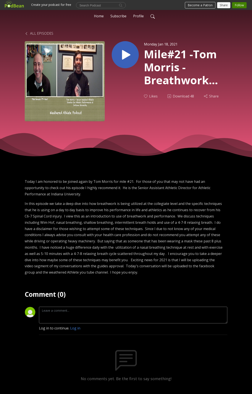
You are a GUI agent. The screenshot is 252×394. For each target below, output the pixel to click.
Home (99, 16)
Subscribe (118, 16)
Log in (75, 328)
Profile (138, 16)
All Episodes (39, 33)
